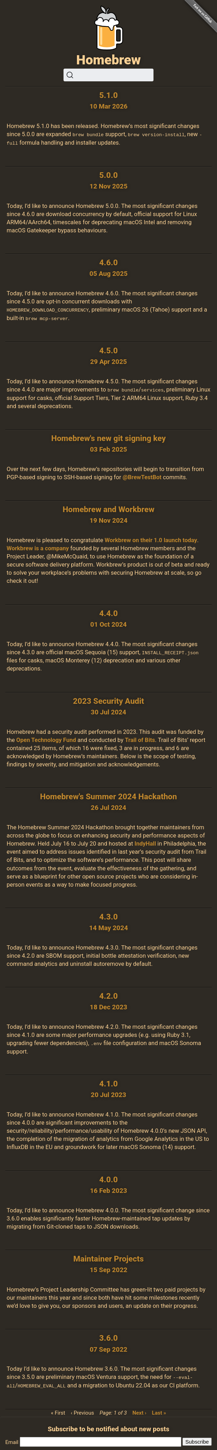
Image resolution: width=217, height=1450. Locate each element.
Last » (159, 1411)
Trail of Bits (140, 738)
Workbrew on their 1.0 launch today (151, 539)
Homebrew (108, 60)
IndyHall (145, 842)
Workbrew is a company (38, 547)
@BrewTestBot (141, 476)
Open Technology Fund (46, 738)
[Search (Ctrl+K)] (108, 75)
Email (11, 1440)
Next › (139, 1411)
